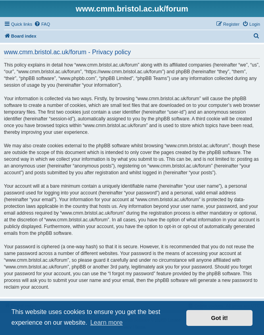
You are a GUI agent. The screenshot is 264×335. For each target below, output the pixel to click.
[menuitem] (42, 24)
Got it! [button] (219, 318)
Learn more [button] (106, 322)
